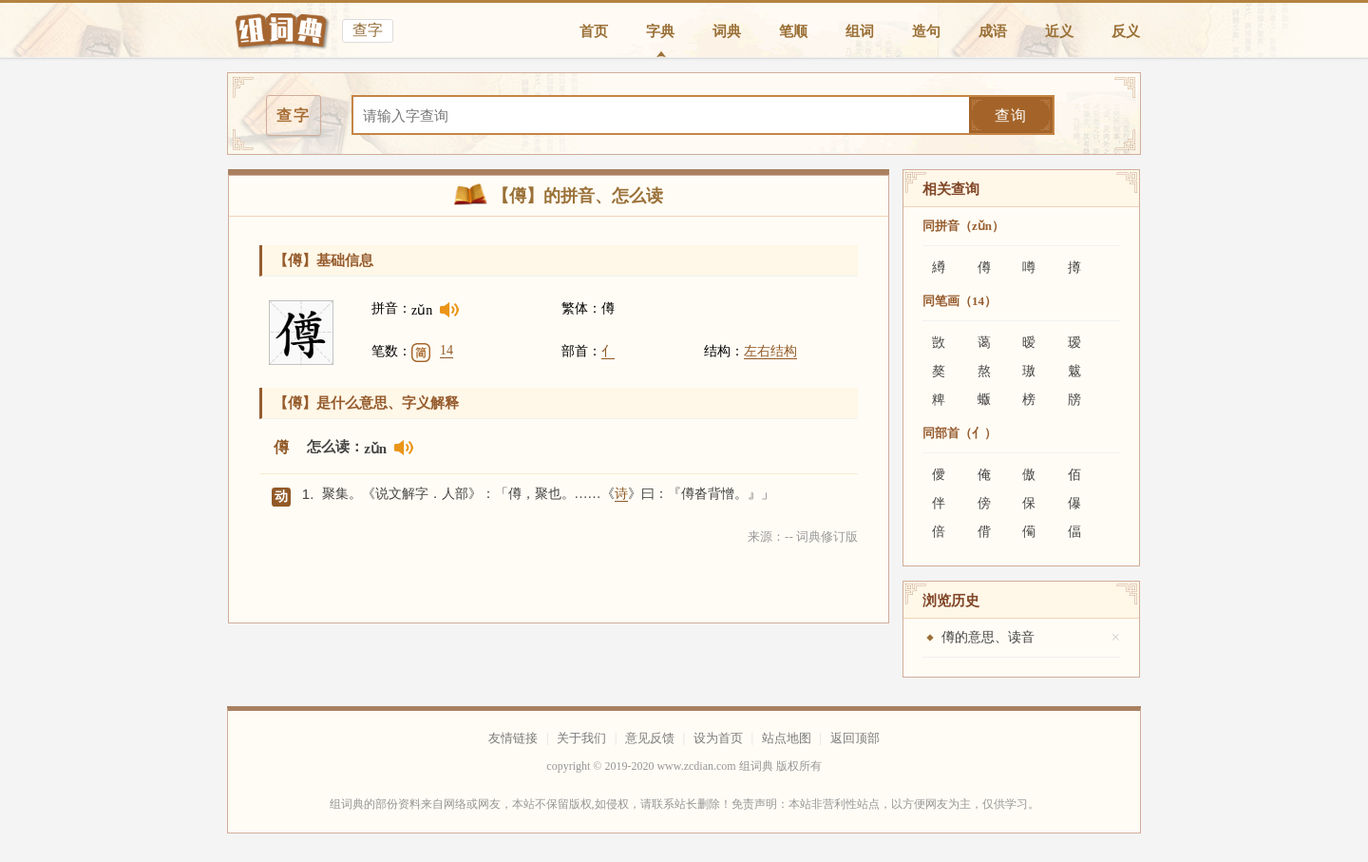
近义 (1059, 31)
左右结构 (770, 351)
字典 (660, 31)
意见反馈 (649, 738)
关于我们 (581, 738)
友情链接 (513, 738)
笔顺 (793, 31)
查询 (1011, 115)
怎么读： (335, 446)
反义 (1126, 31)
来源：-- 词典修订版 (803, 536)
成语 (992, 31)
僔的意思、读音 (988, 637)
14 (446, 350)
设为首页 (718, 738)
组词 (860, 31)
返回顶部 (855, 738)
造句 (926, 31)
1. (308, 494)
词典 (726, 31)
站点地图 (786, 738)
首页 (594, 31)
